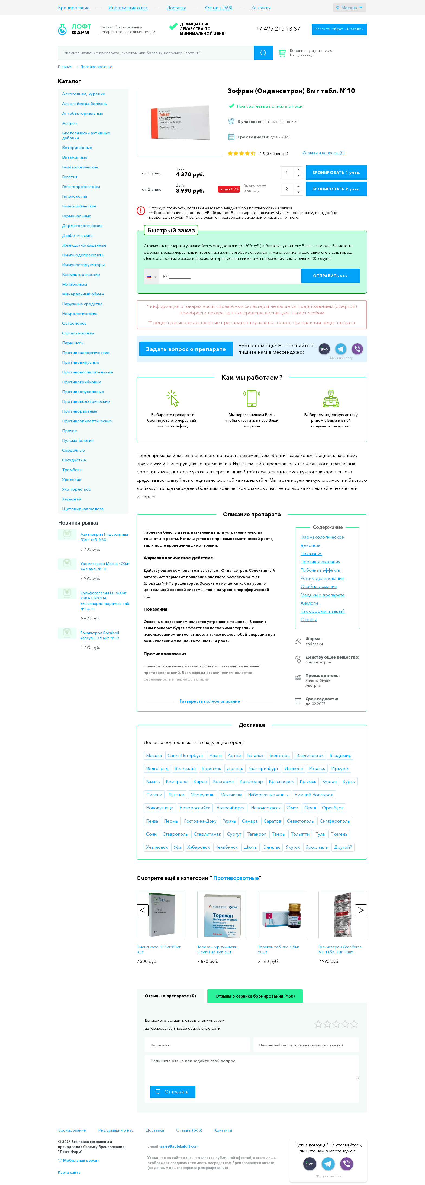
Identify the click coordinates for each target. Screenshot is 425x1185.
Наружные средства (82, 303)
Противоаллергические (86, 352)
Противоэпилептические (87, 420)
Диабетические (77, 235)
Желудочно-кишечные (84, 245)
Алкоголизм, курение (83, 93)
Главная (65, 66)
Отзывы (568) (218, 7)
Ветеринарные (77, 147)
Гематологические (80, 167)
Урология (71, 479)
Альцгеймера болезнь (84, 103)
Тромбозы (72, 469)
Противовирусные (80, 362)
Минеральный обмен (83, 293)
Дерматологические (82, 225)
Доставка (176, 7)
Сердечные (73, 450)
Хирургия (71, 499)
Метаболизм (74, 284)
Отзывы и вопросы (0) (323, 153)
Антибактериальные (82, 113)
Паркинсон (73, 342)
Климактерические (81, 274)
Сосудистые (74, 459)
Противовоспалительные (87, 372)
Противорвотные (96, 66)
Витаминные (74, 157)
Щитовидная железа (83, 508)
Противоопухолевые (83, 391)
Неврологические (80, 313)
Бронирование (73, 7)
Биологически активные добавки (86, 135)
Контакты (261, 7)
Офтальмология (78, 333)
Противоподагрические (86, 401)
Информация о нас (128, 7)
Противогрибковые (82, 381)
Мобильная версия (81, 1160)
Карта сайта (69, 1172)
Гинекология (74, 196)
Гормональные (76, 215)
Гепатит (70, 176)
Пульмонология (78, 440)
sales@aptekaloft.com (179, 1146)
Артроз (69, 123)
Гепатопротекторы (81, 186)
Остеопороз (74, 323)
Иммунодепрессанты (83, 254)
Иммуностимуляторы (83, 264)
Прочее (69, 430)
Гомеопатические (79, 206)
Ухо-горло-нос (76, 489)
